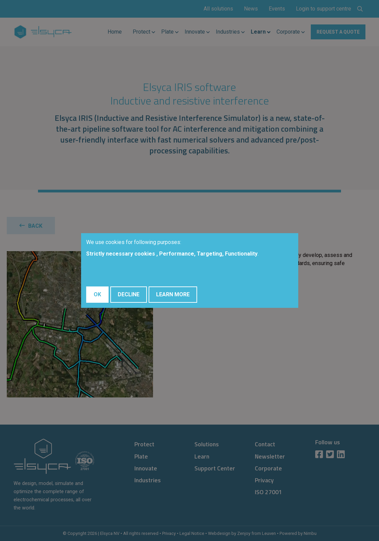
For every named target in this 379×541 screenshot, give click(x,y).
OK (97, 294)
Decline (128, 294)
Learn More (173, 294)
